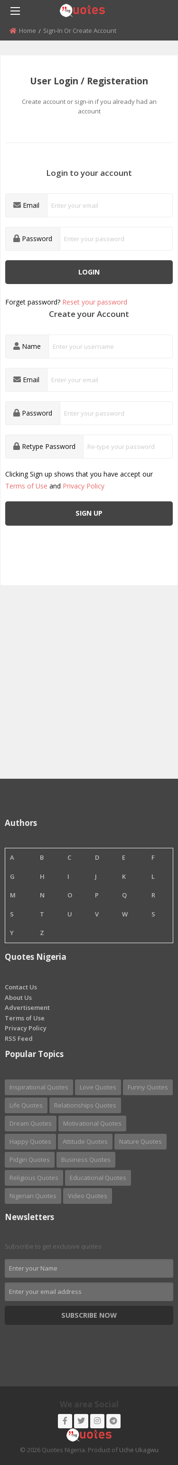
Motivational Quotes (92, 1123)
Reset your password (94, 301)
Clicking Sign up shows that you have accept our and (79, 479)
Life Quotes (26, 1105)
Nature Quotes (140, 1141)
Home (27, 30)
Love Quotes (98, 1087)
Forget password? (66, 301)
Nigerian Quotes (32, 1195)
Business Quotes (86, 1159)
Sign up (89, 513)
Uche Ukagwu (139, 1449)
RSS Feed (19, 1038)
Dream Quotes (30, 1123)
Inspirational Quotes (38, 1087)
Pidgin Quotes (29, 1159)
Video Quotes (87, 1195)
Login (89, 271)
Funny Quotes (148, 1087)
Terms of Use (26, 485)
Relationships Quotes (85, 1105)
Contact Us (21, 987)
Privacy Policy (83, 485)
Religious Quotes (33, 1177)
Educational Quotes (98, 1177)
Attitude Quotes (85, 1141)
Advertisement (27, 1007)
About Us (18, 997)
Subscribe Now (89, 1315)
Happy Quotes (30, 1141)
